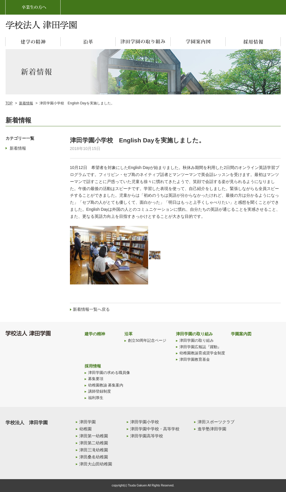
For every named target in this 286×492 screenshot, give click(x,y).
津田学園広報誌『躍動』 (200, 347)
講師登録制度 (99, 391)
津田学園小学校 (144, 422)
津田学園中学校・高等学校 (154, 429)
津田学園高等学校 (146, 436)
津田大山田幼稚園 (95, 464)
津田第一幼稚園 (93, 436)
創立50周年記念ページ (147, 341)
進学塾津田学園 (212, 429)
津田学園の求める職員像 (109, 373)
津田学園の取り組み (194, 334)
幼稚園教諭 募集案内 (106, 385)
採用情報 (93, 366)
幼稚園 (85, 429)
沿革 (128, 334)
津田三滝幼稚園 (93, 450)
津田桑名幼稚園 (93, 457)
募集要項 (95, 379)
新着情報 (26, 103)
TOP (9, 103)
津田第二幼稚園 (93, 443)
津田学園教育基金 (194, 360)
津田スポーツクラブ (216, 422)
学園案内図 (241, 334)
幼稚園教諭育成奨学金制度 (202, 353)
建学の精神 (95, 334)
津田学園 (87, 422)
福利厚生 (95, 398)
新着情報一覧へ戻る (91, 309)
